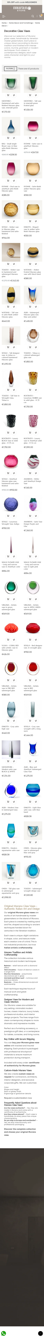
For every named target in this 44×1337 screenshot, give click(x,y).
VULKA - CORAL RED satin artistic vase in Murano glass (10, 647)
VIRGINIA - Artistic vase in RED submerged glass (31, 688)
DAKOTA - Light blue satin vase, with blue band (32, 810)
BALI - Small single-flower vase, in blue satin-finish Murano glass (9, 147)
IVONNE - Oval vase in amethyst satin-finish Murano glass (11, 188)
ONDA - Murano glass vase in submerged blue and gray (33, 850)
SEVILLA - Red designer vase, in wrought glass (33, 646)
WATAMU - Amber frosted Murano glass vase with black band (32, 272)
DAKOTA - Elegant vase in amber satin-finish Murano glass (32, 229)
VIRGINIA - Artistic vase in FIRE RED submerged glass (9, 688)
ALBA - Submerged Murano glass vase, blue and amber (31, 314)
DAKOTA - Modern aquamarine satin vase (11, 849)
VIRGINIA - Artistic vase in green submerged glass (9, 607)
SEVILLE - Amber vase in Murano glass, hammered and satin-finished (10, 230)
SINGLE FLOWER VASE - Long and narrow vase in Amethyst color (11, 564)
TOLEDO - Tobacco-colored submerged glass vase (32, 355)
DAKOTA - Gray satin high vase (10, 727)
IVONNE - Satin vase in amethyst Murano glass (33, 146)
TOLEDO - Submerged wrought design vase (33, 890)
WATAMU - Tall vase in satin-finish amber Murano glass (10, 314)
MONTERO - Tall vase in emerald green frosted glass (32, 103)
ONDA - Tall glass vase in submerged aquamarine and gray (11, 891)
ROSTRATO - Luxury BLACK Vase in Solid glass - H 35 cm (10, 440)
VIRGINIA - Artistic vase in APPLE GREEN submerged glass (32, 607)
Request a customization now (18, 1098)
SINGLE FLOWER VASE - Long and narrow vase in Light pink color (32, 565)
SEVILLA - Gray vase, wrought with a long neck (32, 728)
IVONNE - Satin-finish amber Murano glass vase (32, 188)
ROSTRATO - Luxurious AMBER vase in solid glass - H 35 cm (33, 399)
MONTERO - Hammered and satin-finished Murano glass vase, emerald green (10, 104)
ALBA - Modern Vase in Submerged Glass (10, 809)
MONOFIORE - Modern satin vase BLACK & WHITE (9, 769)
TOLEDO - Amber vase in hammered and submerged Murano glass (11, 273)
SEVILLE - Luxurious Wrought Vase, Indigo (10, 523)
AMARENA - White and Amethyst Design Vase (32, 481)
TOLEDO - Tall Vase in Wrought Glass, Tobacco (10, 398)
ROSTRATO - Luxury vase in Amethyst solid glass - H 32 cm (33, 440)
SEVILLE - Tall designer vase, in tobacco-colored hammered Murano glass (11, 356)
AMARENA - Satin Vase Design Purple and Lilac (33, 524)
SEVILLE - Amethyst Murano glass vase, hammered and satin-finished (10, 482)
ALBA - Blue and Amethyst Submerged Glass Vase (32, 769)
